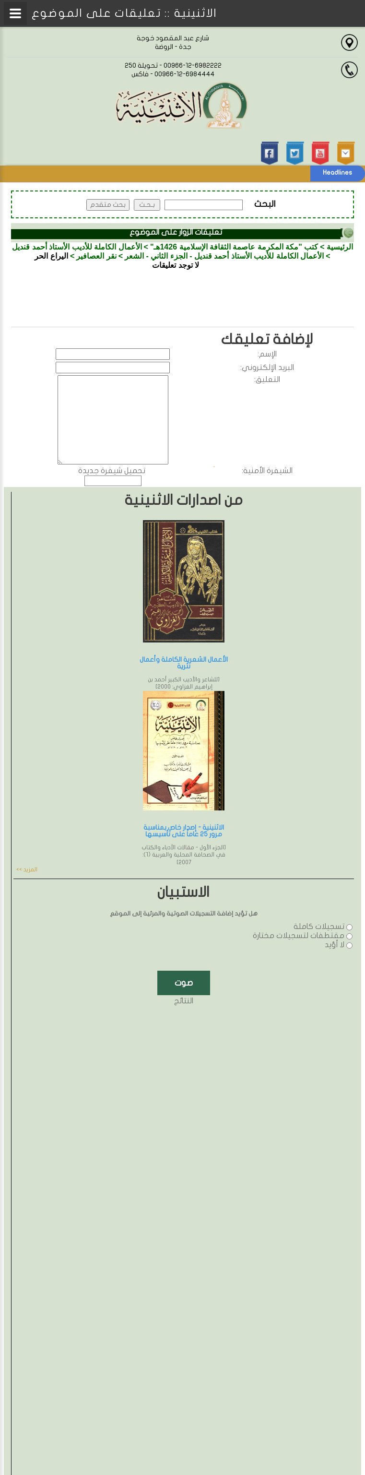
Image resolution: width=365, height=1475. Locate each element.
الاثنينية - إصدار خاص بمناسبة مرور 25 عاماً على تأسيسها (183, 831)
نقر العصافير (96, 256)
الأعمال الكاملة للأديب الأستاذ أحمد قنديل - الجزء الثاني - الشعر (224, 256)
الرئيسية (340, 247)
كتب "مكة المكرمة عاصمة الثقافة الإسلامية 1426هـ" (234, 247)
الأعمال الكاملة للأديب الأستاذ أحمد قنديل (76, 247)
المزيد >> (26, 869)
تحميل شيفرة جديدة (111, 471)
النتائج (183, 1001)
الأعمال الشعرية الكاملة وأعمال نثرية (184, 663)
